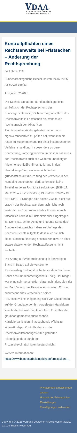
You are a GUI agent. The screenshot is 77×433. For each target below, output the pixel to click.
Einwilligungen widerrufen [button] (55, 407)
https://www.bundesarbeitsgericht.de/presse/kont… (37, 358)
